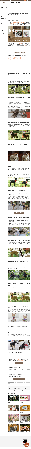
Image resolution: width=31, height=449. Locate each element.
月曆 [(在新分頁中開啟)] (25, 45)
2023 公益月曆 (20, 43)
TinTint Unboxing (2, 16)
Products (12, 2)
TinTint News (2, 13)
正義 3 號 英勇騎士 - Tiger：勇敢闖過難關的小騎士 (14, 59)
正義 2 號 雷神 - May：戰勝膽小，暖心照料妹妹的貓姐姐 (14, 58)
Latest (1, 11)
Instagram (3, 33)
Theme (16, 2)
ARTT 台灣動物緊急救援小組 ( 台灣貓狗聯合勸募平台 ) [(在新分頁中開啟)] (19, 22)
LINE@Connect (25, 390)
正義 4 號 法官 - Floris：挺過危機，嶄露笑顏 (13, 60)
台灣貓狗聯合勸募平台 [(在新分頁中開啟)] (20, 360)
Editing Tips (2, 23)
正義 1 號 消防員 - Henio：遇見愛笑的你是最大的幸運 (14, 57)
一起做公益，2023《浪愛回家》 (19, 212)
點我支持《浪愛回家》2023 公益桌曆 (19, 52)
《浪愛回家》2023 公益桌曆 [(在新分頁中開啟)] (14, 23)
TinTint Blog (4, 7)
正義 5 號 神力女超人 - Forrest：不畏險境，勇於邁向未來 (14, 61)
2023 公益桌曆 (18, 359)
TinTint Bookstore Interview (4, 26)
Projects (19, 2)
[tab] (12, 2)
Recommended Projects (3, 18)
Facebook (16, 390)
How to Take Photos (3, 21)
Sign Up (25, 0)
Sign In (28, 0)
